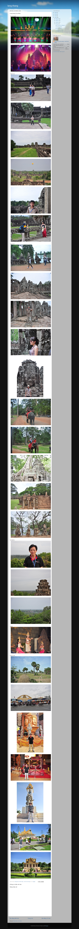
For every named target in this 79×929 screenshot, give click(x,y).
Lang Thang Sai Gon (59, 31)
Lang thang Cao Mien (59, 30)
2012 (56, 17)
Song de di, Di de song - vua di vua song (62, 42)
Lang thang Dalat (58, 26)
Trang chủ (30, 918)
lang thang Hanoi (58, 28)
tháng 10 (57, 22)
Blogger (46, 925)
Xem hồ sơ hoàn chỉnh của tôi (58, 51)
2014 (56, 14)
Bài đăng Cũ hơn (46, 918)
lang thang (13, 5)
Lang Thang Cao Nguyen (60, 25)
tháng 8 (57, 23)
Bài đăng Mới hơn (14, 918)
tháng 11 (57, 20)
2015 (56, 12)
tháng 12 (57, 18)
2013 (56, 15)
